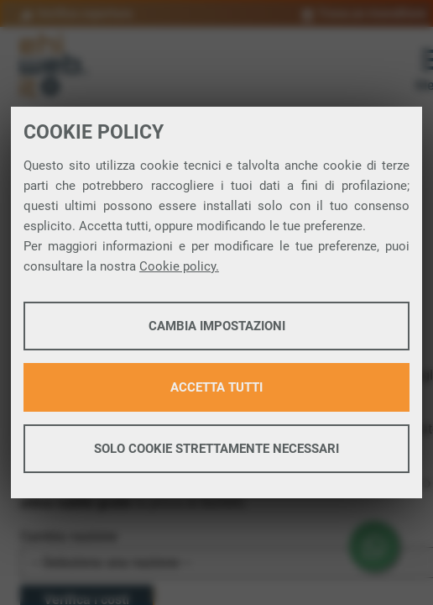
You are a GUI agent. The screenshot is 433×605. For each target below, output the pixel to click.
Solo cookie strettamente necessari (216, 448)
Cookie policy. (179, 266)
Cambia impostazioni (217, 326)
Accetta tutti (216, 387)
